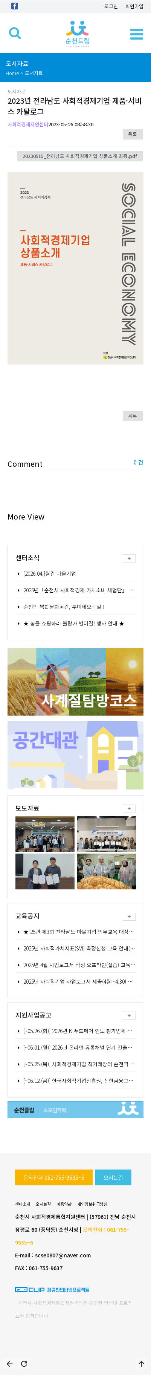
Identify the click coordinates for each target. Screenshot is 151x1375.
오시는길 (113, 1177)
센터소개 (22, 1204)
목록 (132, 134)
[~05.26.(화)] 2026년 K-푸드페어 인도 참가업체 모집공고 (81, 1031)
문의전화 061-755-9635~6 (53, 1177)
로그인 (111, 6)
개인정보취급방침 (92, 1204)
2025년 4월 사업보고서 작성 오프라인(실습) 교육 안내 (78, 965)
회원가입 (134, 6)
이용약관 (64, 1204)
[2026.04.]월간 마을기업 (45, 573)
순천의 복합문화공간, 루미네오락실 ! (59, 606)
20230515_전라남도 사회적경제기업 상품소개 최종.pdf (80, 155)
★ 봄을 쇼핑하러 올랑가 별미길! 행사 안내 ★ (69, 623)
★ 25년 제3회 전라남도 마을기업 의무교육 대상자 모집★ (82, 931)
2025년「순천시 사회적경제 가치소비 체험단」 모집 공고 (82, 590)
